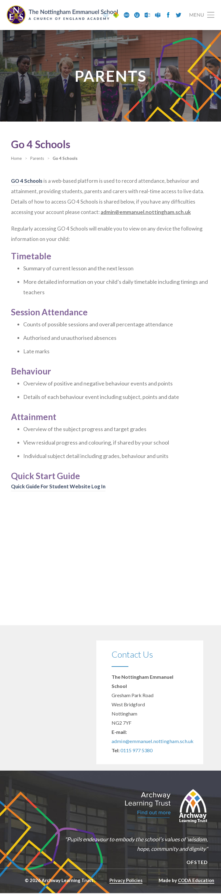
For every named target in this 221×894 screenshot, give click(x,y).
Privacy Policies (125, 881)
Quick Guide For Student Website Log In (59, 487)
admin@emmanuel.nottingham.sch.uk (150, 742)
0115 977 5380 (136, 751)
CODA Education (196, 881)
